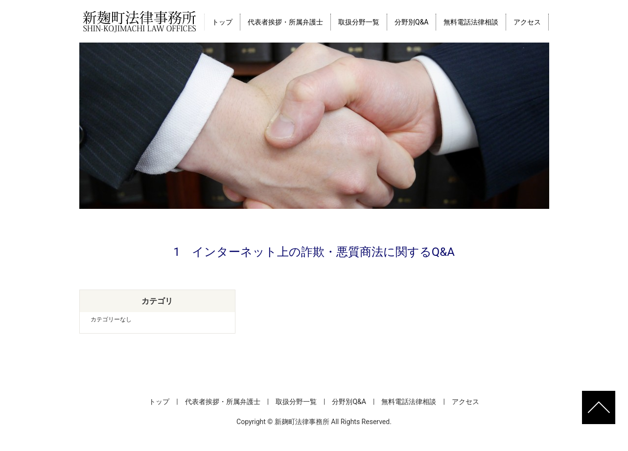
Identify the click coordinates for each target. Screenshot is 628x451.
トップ (222, 22)
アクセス (527, 22)
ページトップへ (598, 407)
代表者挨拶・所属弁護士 (285, 22)
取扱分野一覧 (358, 22)
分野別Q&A (411, 22)
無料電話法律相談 (470, 22)
